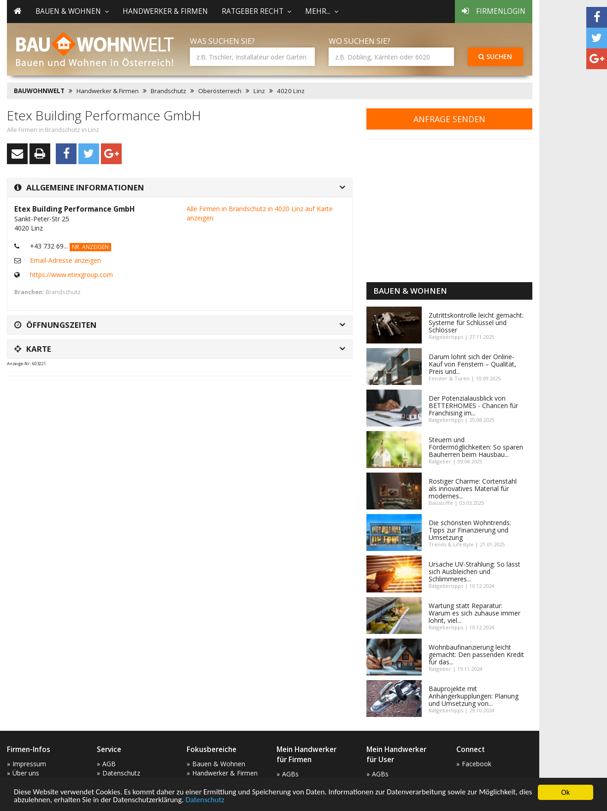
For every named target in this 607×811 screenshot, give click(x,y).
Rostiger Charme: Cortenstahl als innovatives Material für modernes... (473, 488)
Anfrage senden (449, 118)
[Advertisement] (174, 406)
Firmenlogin (493, 11)
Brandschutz (168, 91)
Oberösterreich (220, 91)
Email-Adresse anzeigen (65, 260)
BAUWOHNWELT (39, 91)
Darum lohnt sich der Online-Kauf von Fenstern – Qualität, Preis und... (472, 364)
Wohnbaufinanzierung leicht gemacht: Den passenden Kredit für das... (476, 654)
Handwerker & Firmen (165, 11)
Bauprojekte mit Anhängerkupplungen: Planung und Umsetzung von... (474, 696)
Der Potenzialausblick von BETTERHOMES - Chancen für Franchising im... (473, 405)
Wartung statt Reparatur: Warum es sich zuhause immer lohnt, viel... (474, 613)
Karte (32, 348)
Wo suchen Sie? (359, 40)
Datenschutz (222, 800)
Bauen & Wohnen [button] (72, 11)
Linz (259, 91)
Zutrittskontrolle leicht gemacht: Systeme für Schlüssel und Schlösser (476, 322)
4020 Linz (291, 91)
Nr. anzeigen (90, 247)
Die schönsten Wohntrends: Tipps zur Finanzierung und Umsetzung (470, 530)
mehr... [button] (321, 11)
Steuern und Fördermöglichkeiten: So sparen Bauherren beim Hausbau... (476, 447)
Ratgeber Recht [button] (256, 11)
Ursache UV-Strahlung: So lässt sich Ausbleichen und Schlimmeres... (474, 571)
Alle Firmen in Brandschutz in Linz (53, 130)
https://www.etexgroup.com (71, 274)
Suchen (495, 56)
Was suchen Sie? (222, 40)
